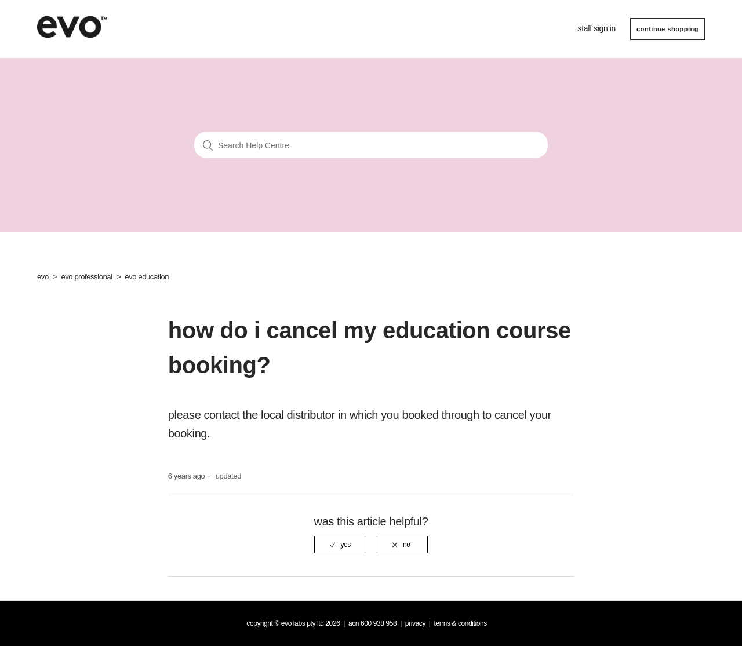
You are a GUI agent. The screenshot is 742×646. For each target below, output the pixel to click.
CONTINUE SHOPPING (667, 28)
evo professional (86, 276)
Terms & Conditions (460, 623)
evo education (147, 276)
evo (43, 276)
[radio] (340, 544)
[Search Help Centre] (371, 145)
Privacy (415, 623)
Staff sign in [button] (597, 28)
